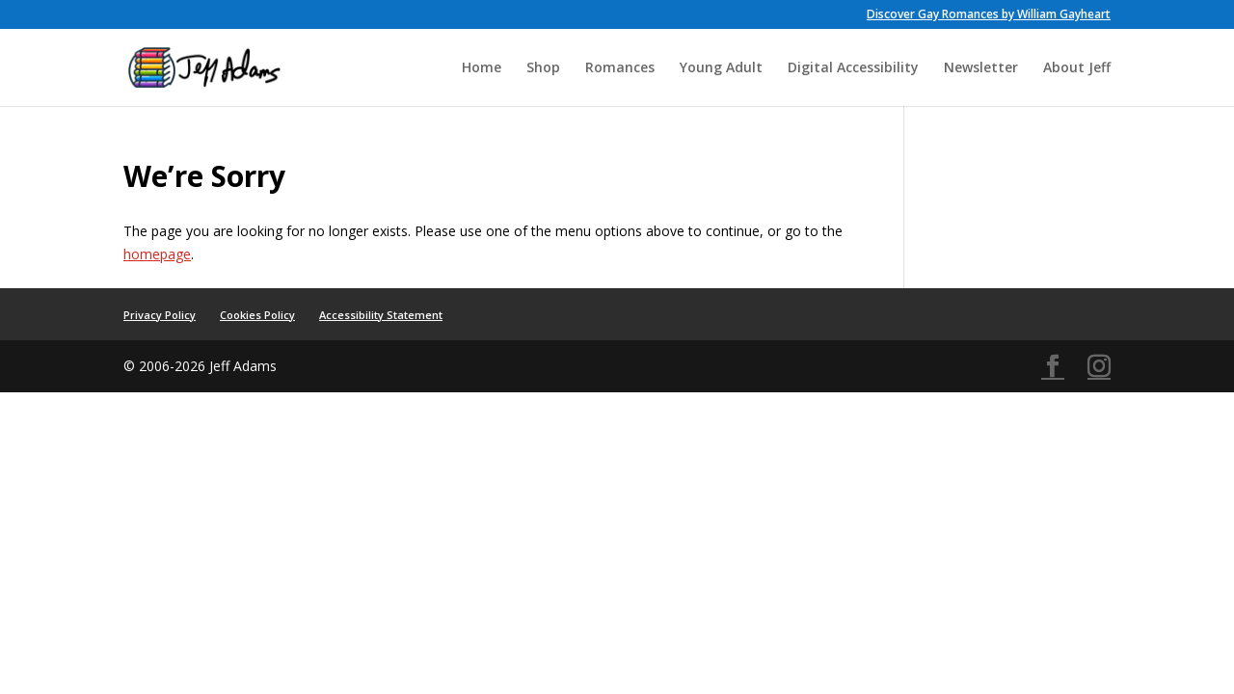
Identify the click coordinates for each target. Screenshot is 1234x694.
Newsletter (981, 68)
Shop (543, 68)
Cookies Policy (257, 314)
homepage (157, 254)
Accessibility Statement (381, 314)
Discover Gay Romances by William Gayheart (989, 15)
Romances (620, 68)
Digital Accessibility (853, 68)
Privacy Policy (159, 314)
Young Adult (721, 68)
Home (481, 68)
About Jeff (1077, 68)
